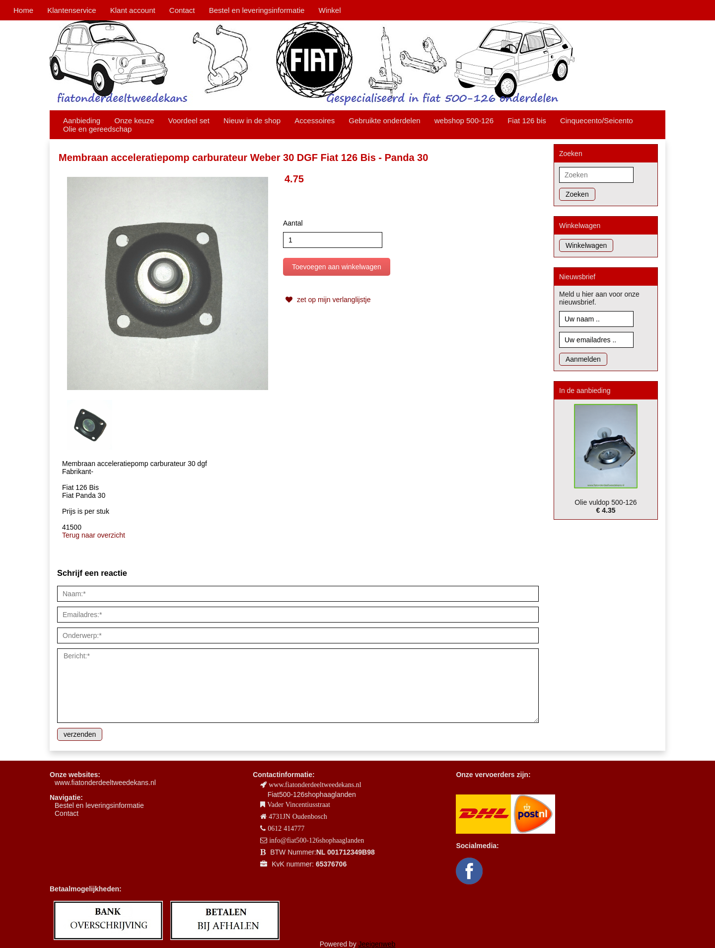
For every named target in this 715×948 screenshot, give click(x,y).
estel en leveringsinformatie (101, 805)
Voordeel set (188, 120)
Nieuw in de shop (252, 120)
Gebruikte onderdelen (384, 120)
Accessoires (314, 120)
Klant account (132, 10)
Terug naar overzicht (93, 535)
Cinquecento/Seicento (596, 120)
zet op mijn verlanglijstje (327, 300)
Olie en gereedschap (97, 129)
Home (23, 10)
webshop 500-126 (464, 120)
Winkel (329, 10)
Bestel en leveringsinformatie (257, 10)
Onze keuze (134, 120)
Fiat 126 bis (526, 120)
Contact (182, 10)
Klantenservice (71, 10)
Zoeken (577, 194)
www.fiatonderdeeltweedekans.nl (105, 783)
